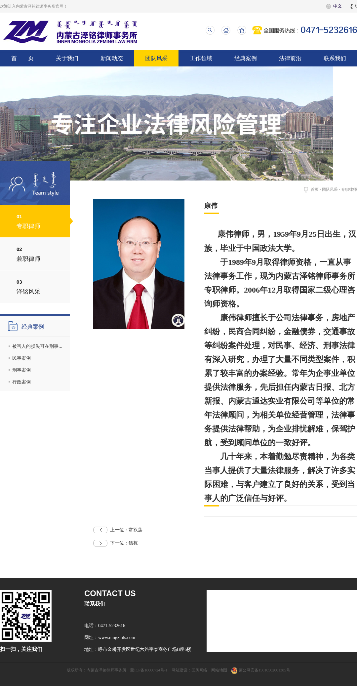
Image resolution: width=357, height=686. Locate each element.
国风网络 (199, 670)
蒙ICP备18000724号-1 (149, 670)
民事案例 (21, 358)
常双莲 (117, 530)
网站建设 (179, 670)
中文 (337, 6)
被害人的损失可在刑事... (37, 346)
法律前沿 (290, 58)
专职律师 (349, 189)
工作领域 (201, 58)
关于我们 (67, 58)
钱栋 (115, 543)
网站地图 (219, 670)
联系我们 (335, 58)
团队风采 (156, 58)
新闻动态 (111, 58)
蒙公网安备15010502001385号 (260, 670)
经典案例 (245, 58)
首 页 (22, 58)
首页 (315, 189)
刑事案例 (21, 370)
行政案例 (21, 381)
